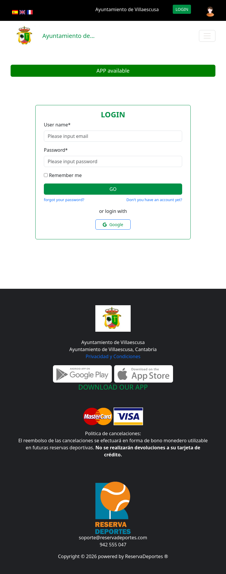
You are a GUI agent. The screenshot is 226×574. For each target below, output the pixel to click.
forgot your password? (64, 199)
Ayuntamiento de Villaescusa (127, 9)
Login (181, 9)
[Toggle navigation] (207, 36)
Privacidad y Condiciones (113, 356)
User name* (57, 124)
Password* (56, 150)
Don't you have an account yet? (154, 199)
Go (113, 189)
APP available (113, 70)
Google (113, 224)
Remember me (65, 175)
